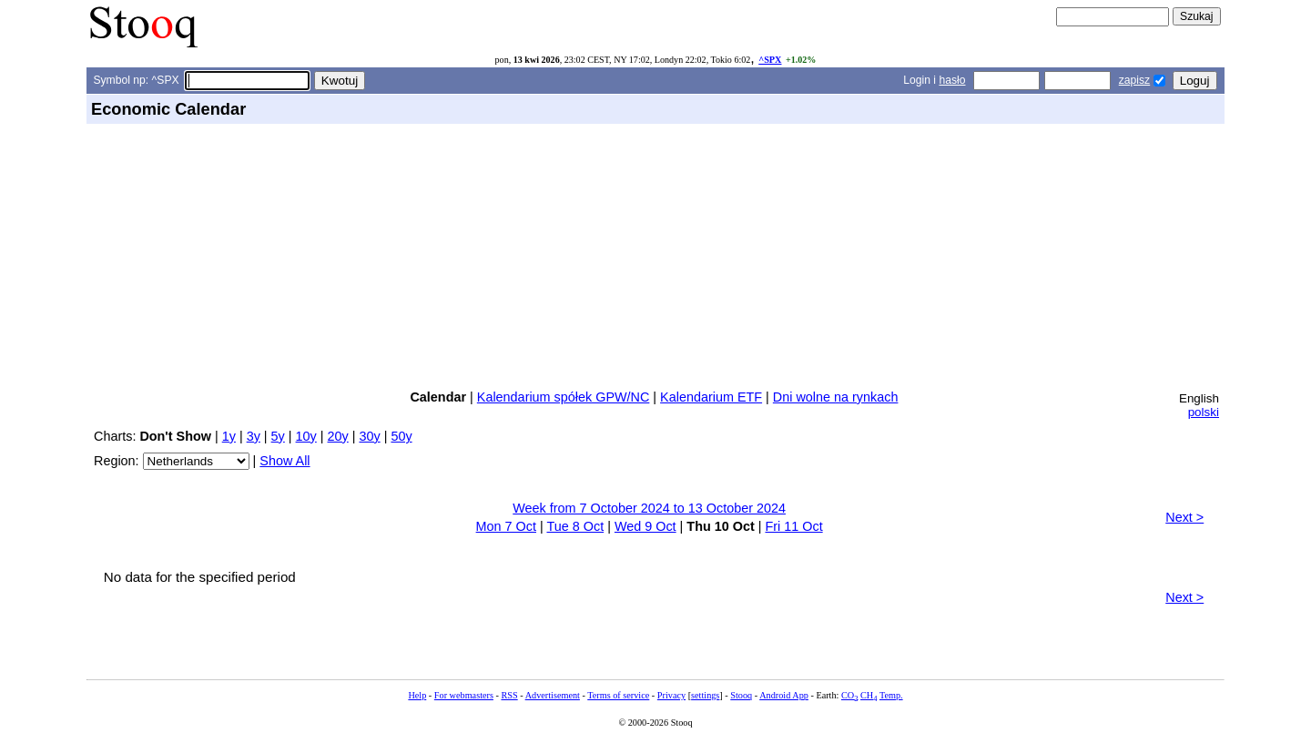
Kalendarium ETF (711, 397)
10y (306, 436)
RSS (509, 695)
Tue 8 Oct (575, 526)
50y (401, 436)
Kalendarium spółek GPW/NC (563, 397)
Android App (783, 695)
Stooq (741, 695)
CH (868, 695)
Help (417, 695)
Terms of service (618, 695)
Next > (1184, 517)
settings (705, 695)
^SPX (769, 60)
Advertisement (552, 695)
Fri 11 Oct (793, 526)
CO (849, 695)
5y (278, 436)
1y (229, 436)
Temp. (891, 695)
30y (369, 436)
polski (1203, 412)
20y (338, 436)
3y (253, 436)
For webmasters (463, 695)
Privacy (671, 695)
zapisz (1134, 80)
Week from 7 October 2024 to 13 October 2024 (649, 508)
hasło (952, 80)
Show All (284, 460)
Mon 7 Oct (506, 526)
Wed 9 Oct (645, 526)
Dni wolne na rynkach (836, 397)
